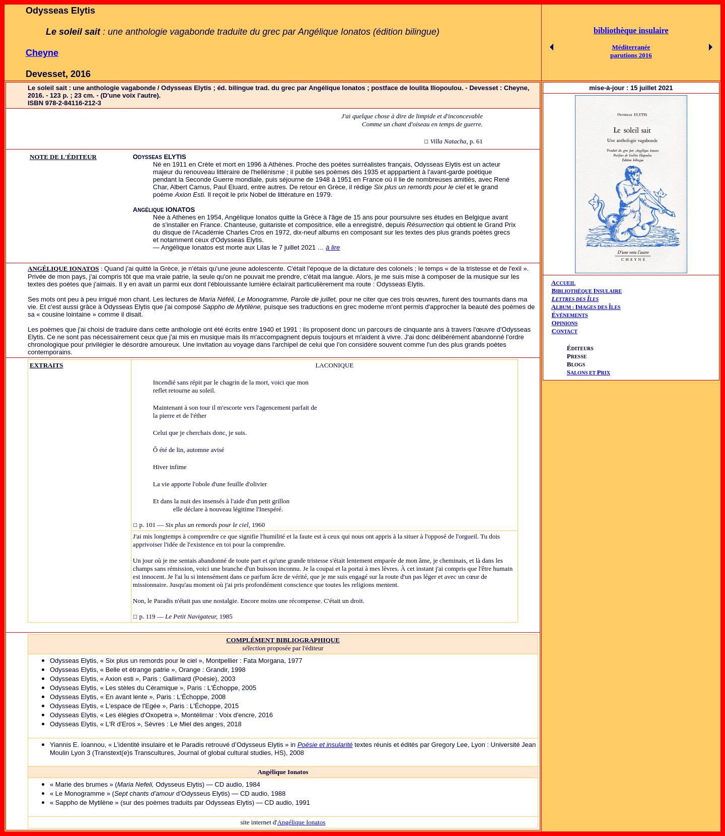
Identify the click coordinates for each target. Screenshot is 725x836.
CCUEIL (565, 283)
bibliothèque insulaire (631, 30)
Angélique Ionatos (301, 822)
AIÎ (586, 307)
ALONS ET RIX (588, 372)
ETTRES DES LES (577, 299)
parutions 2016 (631, 55)
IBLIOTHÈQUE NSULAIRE (589, 291)
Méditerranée (631, 47)
